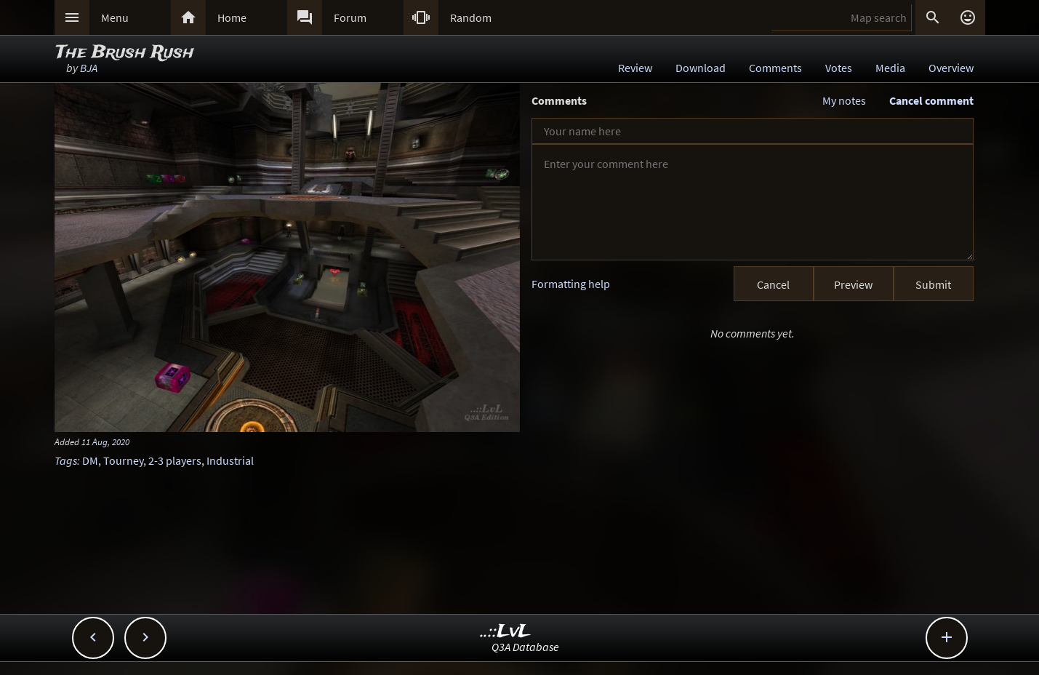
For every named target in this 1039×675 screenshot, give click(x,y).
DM (90, 460)
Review (635, 67)
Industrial (230, 460)
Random (471, 17)
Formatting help (570, 283)
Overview (951, 67)
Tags (66, 460)
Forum (350, 17)
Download (700, 67)
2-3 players (174, 460)
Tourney (123, 460)
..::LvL (505, 631)
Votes (838, 67)
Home (231, 17)
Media (890, 67)
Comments (775, 67)
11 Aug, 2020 (105, 441)
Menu (115, 17)
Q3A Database (525, 646)
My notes (844, 100)
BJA (88, 67)
